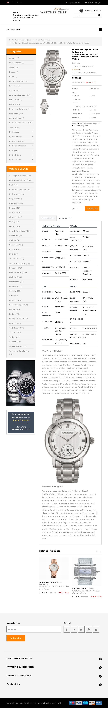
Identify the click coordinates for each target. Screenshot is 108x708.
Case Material (75, 247)
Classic (12, 67)
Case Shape (76, 256)
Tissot (12, 332)
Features (75, 343)
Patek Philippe (16, 305)
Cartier (12, 212)
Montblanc (14, 282)
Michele (12, 277)
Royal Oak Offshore (18, 123)
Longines (13, 268)
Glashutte (13, 236)
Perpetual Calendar (18, 109)
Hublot (12, 249)
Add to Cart (92, 208)
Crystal (74, 268)
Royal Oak (14, 118)
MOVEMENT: (77, 114)
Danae (12, 72)
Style (73, 328)
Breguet (13, 199)
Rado (11, 314)
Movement (48, 267)
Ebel (11, 222)
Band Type (75, 292)
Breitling (13, 203)
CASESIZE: (76, 118)
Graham (12, 240)
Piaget (12, 309)
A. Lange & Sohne (17, 176)
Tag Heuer (14, 328)
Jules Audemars (42, 40)
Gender (46, 252)
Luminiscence (76, 320)
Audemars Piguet (23, 40)
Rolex (11, 323)
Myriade (13, 104)
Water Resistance (76, 335)
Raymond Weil (16, 319)
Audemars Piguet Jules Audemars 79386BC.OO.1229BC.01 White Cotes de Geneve (50, 43)
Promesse (13, 113)
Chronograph (15, 63)
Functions (48, 340)
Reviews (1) (65, 218)
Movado (13, 286)
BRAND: (75, 89)
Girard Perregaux (17, 231)
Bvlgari (12, 208)
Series (46, 240)
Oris (11, 295)
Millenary (13, 100)
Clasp (45, 328)
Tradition (13, 127)
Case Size (75, 231)
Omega (12, 291)
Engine (46, 273)
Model (46, 246)
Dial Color (48, 298)
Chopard (13, 217)
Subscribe (15, 638)
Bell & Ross (14, 194)
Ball (11, 185)
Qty (73, 208)
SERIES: (75, 96)
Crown (74, 279)
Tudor (12, 337)
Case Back (75, 262)
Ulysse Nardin (15, 346)
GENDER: (75, 110)
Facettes (13, 86)
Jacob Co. (14, 259)
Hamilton (13, 245)
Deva (11, 77)
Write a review (90, 72)
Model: (75, 103)
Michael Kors (15, 272)
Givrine (12, 90)
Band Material (75, 299)
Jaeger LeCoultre (17, 263)
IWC (11, 254)
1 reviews (76, 72)
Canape (12, 58)
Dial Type (47, 292)
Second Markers (75, 308)
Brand (45, 231)
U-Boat (12, 342)
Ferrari (12, 226)
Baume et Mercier (17, 189)
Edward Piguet (16, 81)
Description (47, 218)
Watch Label (48, 259)
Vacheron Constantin (19, 351)
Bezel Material (47, 314)
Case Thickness (75, 238)
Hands (45, 307)
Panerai (12, 300)
